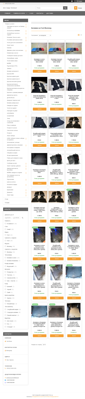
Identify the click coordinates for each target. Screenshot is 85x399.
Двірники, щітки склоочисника (15, 50)
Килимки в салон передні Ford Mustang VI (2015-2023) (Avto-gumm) (39, 247)
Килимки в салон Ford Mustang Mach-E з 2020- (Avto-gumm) (73, 247)
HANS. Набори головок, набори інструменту (15, 139)
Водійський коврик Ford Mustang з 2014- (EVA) (74, 60)
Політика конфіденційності (51, 396)
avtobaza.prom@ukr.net (12, 377)
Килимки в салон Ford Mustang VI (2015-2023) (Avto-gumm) (73, 209)
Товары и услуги (19, 13)
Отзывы (7, 202)
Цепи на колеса (11, 182)
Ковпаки (9, 47)
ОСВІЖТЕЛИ (10, 116)
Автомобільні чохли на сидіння (13, 34)
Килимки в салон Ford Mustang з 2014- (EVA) (39, 60)
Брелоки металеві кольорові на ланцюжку (15, 89)
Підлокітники (10, 179)
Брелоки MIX (10, 73)
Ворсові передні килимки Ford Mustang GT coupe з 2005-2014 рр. (73, 172)
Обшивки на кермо (12, 152)
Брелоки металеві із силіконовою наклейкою (13, 85)
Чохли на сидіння (11, 108)
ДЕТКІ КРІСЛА (10, 97)
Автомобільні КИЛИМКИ (13, 30)
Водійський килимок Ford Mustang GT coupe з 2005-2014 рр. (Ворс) (56, 172)
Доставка (49, 13)
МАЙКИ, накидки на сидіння (14, 172)
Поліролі (9, 133)
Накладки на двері (12, 110)
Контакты (40, 13)
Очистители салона (12, 130)
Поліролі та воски (12, 127)
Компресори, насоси (12, 53)
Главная (7, 13)
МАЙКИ (9, 63)
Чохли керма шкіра (12, 60)
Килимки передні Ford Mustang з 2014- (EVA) (56, 60)
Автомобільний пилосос (13, 150)
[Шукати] (65, 8)
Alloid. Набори (11, 135)
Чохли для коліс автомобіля (14, 42)
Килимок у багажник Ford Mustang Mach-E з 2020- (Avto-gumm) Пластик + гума (73, 285)
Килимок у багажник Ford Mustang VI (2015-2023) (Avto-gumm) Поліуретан (56, 324)
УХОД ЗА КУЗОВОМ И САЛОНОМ (13, 121)
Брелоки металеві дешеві (14, 81)
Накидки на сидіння (12, 105)
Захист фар (10, 195)
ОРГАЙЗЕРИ (10, 113)
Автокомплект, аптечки (13, 142)
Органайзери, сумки (12, 58)
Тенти (8, 118)
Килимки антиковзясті (13, 71)
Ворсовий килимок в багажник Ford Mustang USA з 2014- (56, 135)
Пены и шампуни (11, 125)
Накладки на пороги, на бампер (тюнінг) (15, 27)
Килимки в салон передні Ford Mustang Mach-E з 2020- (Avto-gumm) (39, 285)
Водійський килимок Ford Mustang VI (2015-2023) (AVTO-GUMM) (73, 324)
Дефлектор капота (12, 95)
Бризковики (10, 189)
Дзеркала (9, 192)
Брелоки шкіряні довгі (13, 76)
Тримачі (9, 68)
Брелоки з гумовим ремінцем (15, 92)
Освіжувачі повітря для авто (15, 55)
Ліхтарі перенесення (12, 155)
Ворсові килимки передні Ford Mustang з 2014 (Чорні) (73, 97)
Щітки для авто (11, 160)
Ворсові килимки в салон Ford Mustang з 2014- (56, 97)
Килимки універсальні (13, 103)
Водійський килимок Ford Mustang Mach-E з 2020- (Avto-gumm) (56, 285)
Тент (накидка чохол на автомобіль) (13, 176)
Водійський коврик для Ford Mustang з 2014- (39, 135)
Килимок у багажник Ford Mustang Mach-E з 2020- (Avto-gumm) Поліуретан (39, 324)
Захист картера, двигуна (13, 165)
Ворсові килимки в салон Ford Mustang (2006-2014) (39, 97)
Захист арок (10, 45)
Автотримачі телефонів (13, 147)
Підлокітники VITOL (12, 66)
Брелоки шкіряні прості (13, 79)
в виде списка (81, 35)
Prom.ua (51, 395)
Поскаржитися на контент (38, 396)
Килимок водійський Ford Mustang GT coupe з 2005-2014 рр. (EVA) (56, 209)
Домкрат (9, 187)
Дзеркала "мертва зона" (13, 100)
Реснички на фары (12, 184)
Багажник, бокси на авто (13, 37)
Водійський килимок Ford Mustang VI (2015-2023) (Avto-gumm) (56, 247)
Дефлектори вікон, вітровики (15, 145)
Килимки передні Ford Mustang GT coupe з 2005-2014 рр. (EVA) (39, 209)
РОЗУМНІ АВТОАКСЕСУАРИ (14, 40)
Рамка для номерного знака (14, 158)
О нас (31, 13)
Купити (39, 71)
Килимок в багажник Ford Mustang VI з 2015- (39, 171)
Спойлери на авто (12, 163)
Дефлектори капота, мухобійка (12, 169)
